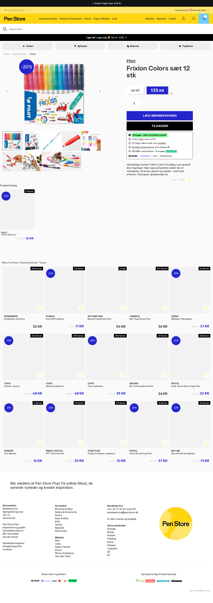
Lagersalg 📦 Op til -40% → (106, 37)
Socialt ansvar (10, 536)
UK (108, 551)
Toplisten (187, 46)
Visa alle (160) (63, 556)
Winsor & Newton (64, 553)
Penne (87, 18)
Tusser (33, 54)
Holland (111, 545)
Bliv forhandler (11, 533)
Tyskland (112, 548)
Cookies (7, 549)
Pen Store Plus (11, 524)
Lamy (58, 543)
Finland (111, 535)
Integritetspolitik (12, 546)
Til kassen (160, 126)
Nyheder (161, 18)
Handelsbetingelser (13, 543)
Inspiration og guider (14, 527)
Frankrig (111, 538)
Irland (110, 541)
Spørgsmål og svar (13, 511)
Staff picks (61, 530)
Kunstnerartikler (48, 18)
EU (108, 555)
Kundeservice (181, 10)
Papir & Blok (61, 518)
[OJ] (106, 29)
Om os (6, 514)
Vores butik (9, 518)
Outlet (172, 18)
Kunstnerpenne (19, 54)
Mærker (150, 18)
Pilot (131, 61)
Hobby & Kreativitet (71, 18)
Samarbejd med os (13, 530)
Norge (110, 532)
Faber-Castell (62, 546)
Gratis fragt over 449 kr (106, 3)
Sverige (111, 528)
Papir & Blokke (102, 18)
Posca (58, 549)
